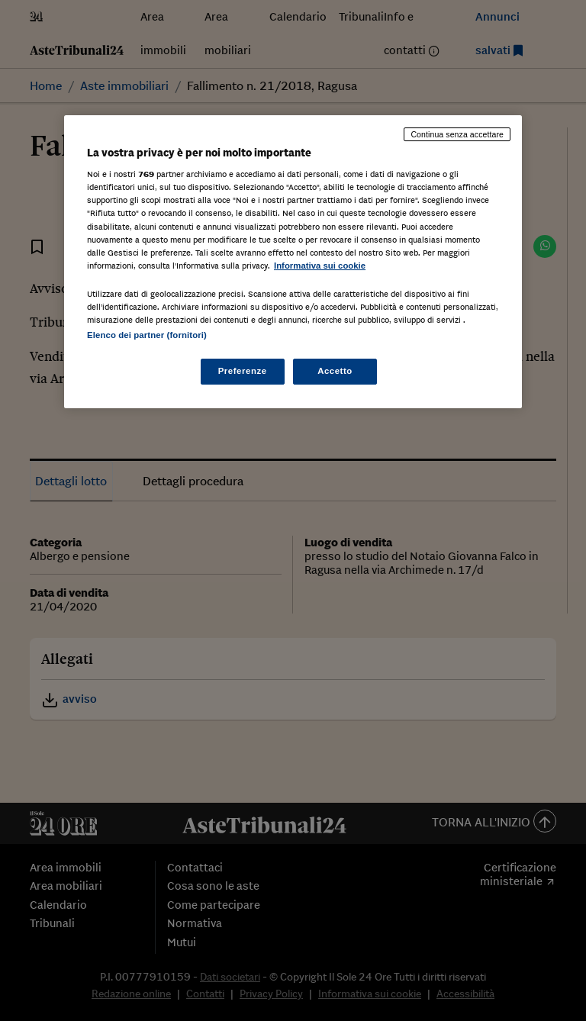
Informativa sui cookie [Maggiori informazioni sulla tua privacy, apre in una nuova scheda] (319, 265)
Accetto (335, 370)
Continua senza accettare (457, 134)
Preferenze (242, 370)
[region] (293, 261)
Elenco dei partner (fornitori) (147, 335)
